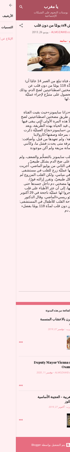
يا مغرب (35, 6)
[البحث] (5, 7)
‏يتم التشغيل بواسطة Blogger (35, 445)
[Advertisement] (35, 242)
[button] (5, 26)
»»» (5, 342)
